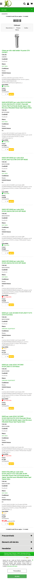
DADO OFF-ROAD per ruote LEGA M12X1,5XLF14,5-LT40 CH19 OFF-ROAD (15, 158)
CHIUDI (32, 560)
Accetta (17, 576)
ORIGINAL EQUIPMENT (8, 328)
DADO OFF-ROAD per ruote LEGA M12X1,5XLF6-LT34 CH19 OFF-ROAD (14, 262)
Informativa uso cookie (12, 566)
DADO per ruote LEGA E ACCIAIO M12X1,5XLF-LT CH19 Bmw (12, 365)
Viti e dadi (3, 10)
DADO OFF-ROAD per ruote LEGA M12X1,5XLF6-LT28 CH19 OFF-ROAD (14, 210)
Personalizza (17, 571)
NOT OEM (5, 66)
